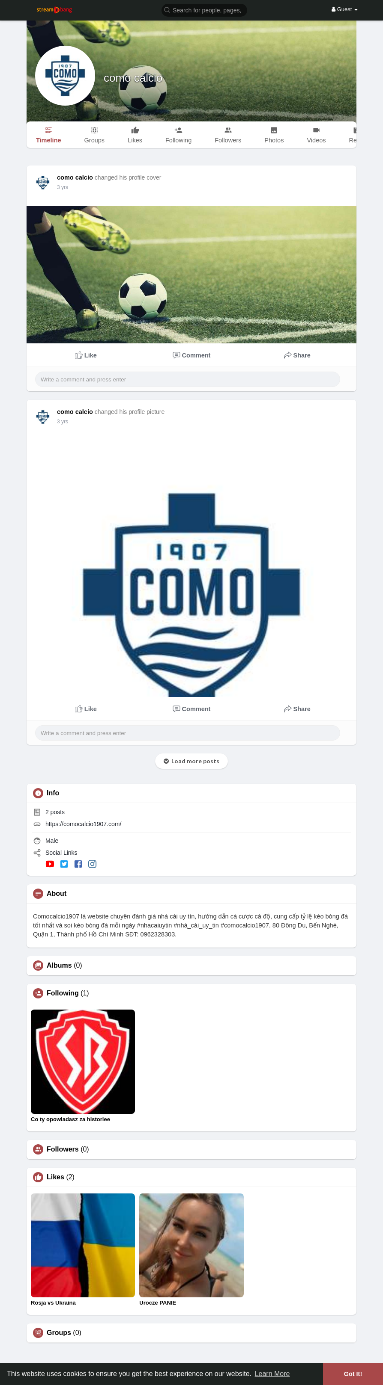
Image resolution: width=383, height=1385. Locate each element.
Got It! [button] (353, 1373)
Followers (63, 1149)
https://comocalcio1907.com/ (83, 824)
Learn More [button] (272, 1373)
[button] (204, 10)
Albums (59, 965)
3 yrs (62, 187)
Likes (55, 1177)
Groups (59, 1332)
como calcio (133, 77)
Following (63, 993)
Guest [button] (345, 9)
